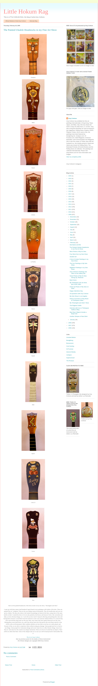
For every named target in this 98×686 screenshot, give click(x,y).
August (72, 227)
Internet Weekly (71, 352)
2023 (70, 178)
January (72, 319)
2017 (70, 194)
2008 (70, 323)
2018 (70, 191)
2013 (70, 204)
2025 (70, 176)
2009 (70, 214)
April (71, 237)
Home (33, 665)
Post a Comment (11, 656)
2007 (70, 325)
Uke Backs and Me (75, 245)
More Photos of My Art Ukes (78, 251)
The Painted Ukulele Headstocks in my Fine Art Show (79, 248)
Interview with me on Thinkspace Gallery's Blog (79, 308)
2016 (70, 196)
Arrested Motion (71, 337)
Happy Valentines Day (76, 291)
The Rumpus (70, 360)
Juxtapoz (69, 355)
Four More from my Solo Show (79, 254)
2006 (70, 328)
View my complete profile (73, 157)
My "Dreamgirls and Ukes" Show (79, 303)
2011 (70, 209)
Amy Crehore (72, 118)
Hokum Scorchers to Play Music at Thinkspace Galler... (79, 299)
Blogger (52, 682)
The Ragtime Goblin (75, 305)
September (73, 224)
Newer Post (8, 665)
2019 (70, 189)
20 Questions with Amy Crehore (79, 293)
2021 (70, 183)
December (73, 217)
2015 (70, 199)
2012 (70, 207)
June (71, 232)
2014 (70, 201)
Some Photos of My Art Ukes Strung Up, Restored (78, 276)
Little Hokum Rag (26, 11)
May (71, 235)
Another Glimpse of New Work (78, 316)
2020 (70, 186)
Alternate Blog (33, 21)
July (71, 229)
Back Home (73, 280)
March (72, 240)
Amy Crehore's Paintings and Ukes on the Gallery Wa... (78, 272)
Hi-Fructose (69, 349)
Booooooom (70, 343)
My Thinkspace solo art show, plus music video (78, 283)
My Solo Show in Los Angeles (78, 296)
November (73, 219)
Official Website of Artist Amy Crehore (15, 21)
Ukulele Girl (73, 256)
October (72, 222)
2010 (70, 212)
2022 (70, 181)
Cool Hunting (70, 346)
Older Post (58, 665)
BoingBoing (69, 340)
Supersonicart (70, 358)
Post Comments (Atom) (37, 669)
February (73, 242)
